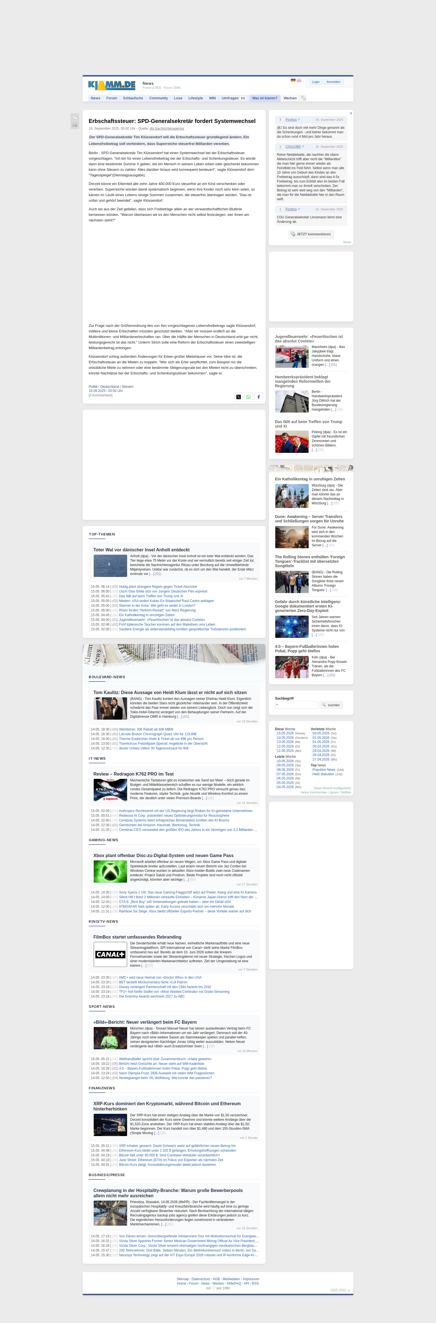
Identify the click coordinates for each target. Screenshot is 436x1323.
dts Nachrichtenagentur (167, 128)
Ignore (334, 792)
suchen (331, 705)
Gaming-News (103, 840)
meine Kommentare (314, 792)
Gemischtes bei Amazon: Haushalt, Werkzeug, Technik (159, 825)
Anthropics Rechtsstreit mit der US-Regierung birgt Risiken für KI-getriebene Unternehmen (186, 811)
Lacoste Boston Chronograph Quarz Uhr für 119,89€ (158, 734)
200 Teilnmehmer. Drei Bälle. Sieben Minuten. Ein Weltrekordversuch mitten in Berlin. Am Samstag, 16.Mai (198, 1250)
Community (158, 98)
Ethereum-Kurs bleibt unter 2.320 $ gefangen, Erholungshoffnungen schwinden (177, 1150)
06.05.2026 (285, 778)
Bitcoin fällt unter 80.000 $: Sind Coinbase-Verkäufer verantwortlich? (169, 1155)
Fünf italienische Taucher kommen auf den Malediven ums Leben (167, 624)
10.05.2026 (285, 761)
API (246, 1283)
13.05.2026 (285, 742)
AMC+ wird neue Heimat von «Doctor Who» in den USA (160, 977)
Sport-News (102, 1006)
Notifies (346, 792)
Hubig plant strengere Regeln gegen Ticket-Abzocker (158, 587)
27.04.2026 (321, 759)
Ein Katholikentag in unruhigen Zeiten (146, 615)
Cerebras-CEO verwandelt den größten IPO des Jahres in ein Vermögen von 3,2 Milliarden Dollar (191, 830)
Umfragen (234, 98)
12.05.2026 (285, 746)
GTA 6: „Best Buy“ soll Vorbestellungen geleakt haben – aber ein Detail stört (175, 902)
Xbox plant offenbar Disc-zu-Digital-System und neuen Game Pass (163, 855)
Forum (111, 98)
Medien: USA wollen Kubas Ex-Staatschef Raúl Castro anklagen (166, 601)
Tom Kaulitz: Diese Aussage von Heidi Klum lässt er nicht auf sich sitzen (170, 692)
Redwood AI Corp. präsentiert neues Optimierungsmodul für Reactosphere (174, 816)
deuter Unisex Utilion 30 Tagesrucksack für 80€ (154, 748)
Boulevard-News (107, 677)
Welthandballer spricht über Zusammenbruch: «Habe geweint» (165, 1059)
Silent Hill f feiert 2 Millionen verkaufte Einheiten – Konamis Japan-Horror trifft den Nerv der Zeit (189, 897)
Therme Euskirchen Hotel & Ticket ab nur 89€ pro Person (161, 739)
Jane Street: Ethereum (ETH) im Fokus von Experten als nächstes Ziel (171, 1160)
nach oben (338, 1290)
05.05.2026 (285, 783)
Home (181, 1283)
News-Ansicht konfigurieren (332, 788)
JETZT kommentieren (311, 234)
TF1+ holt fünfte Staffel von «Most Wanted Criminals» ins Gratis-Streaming (174, 992)
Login (316, 81)
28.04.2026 (321, 755)
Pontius (291, 120)
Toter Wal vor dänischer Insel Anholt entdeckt (141, 549)
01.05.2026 (321, 742)
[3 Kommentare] (100, 395)
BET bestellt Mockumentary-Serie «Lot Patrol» (153, 982)
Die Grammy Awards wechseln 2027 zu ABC (152, 996)
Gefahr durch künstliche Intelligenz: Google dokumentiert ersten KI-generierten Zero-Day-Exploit (308, 606)
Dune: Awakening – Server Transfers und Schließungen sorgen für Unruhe (309, 518)
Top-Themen (102, 534)
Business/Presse (107, 1175)
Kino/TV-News (103, 921)
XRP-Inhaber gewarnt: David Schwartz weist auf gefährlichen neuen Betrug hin (177, 1146)
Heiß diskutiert (323, 774)
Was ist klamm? (265, 98)
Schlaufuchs (133, 98)
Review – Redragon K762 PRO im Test (133, 774)
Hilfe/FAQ (234, 1283)
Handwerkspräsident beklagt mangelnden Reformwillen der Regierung (303, 381)
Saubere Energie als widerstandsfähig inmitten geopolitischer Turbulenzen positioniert (182, 629)
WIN (212, 98)
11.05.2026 (285, 751)
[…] (152, 574)
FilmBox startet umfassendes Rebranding (137, 937)
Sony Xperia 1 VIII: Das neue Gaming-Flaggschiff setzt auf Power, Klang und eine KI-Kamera (188, 892)
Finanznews (102, 1088)
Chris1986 (293, 147)
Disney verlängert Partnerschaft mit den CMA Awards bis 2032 (165, 987)
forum (347, 242)
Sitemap (183, 1279)
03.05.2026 (321, 733)
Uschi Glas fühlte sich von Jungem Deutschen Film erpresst (163, 591)
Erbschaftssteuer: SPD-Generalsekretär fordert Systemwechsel (172, 121)
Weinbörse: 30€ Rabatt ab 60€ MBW (146, 729)
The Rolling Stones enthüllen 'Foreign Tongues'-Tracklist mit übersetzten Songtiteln (310, 561)
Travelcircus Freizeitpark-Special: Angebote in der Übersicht (163, 744)
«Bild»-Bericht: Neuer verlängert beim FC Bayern (145, 1022)
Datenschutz (201, 1279)
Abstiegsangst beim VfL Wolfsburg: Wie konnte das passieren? (165, 1078)
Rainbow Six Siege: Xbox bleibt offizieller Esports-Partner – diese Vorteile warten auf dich (185, 911)
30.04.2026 (321, 746)
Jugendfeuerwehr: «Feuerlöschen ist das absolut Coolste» (162, 620)
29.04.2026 (321, 751)
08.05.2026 (285, 770)
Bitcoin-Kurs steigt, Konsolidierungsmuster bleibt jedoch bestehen (167, 1165)
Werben (290, 98)
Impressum (251, 1279)
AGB (216, 1279)
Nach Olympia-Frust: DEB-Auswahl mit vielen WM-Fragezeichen (166, 1073)
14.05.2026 (285, 738)
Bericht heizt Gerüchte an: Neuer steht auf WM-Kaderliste (161, 1064)
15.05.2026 (285, 733)
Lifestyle (196, 98)
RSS (255, 1283)
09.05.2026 (285, 765)
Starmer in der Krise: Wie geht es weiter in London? (157, 606)
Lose (178, 98)
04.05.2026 (285, 787)
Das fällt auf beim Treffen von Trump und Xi (151, 596)
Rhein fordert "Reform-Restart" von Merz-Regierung (157, 610)
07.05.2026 (285, 774)
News (95, 98)
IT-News (97, 758)
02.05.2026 (321, 738)
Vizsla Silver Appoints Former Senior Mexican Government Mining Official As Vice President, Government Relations (204, 1241)
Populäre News (324, 770)
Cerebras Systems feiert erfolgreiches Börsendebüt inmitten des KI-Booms (174, 820)
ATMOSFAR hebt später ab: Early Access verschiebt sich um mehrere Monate (176, 907)
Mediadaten (231, 1279)
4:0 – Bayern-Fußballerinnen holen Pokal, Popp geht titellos (163, 1068)
